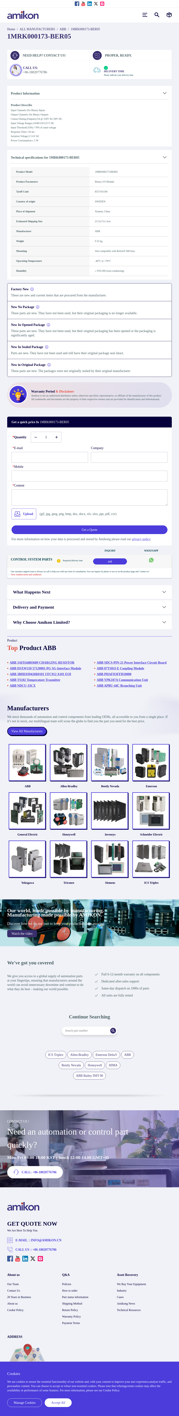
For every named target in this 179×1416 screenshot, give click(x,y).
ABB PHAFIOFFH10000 (114, 674)
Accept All (58, 1402)
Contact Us (13, 1293)
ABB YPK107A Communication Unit (122, 680)
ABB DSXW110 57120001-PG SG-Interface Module (45, 668)
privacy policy (141, 539)
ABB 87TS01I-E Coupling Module (120, 668)
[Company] (129, 457)
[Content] (89, 497)
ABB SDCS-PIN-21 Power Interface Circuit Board (132, 662)
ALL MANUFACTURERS (37, 29)
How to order (69, 1293)
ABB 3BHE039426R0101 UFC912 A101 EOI (40, 674)
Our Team (13, 1287)
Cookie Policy (15, 1312)
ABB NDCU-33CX (23, 685)
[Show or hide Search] (157, 14)
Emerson (152, 787)
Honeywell (68, 836)
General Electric (26, 836)
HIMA (113, 1068)
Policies (66, 1287)
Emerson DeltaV (106, 1057)
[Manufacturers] (169, 14)
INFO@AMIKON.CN (46, 1243)
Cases (120, 1299)
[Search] (114, 1033)
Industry (121, 1293)
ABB (63, 29)
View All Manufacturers (27, 731)
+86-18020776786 (45, 1252)
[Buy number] (46, 437)
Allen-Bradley (68, 787)
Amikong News (126, 1306)
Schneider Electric (153, 836)
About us (12, 1306)
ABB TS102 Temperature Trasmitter (35, 680)
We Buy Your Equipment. (132, 1287)
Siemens (111, 885)
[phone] (89, 476)
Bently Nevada (111, 787)
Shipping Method (72, 1306)
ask (110, 561)
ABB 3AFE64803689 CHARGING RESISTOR (42, 662)
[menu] (144, 15)
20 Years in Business (19, 1299)
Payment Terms (71, 1325)
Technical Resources (129, 1312)
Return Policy (70, 1312)
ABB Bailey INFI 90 (89, 1078)
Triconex (68, 885)
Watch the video (22, 936)
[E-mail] (50, 457)
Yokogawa (26, 885)
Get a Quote (89, 530)
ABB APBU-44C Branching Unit (119, 685)
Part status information (75, 1299)
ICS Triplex (153, 885)
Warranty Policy (71, 1319)
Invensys (110, 836)
